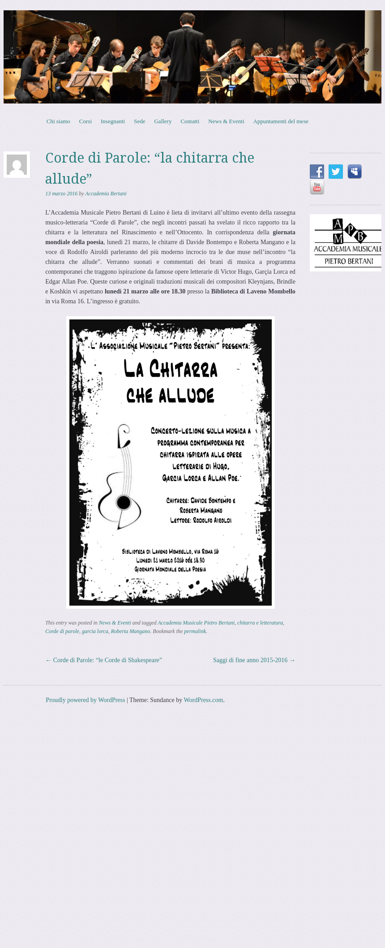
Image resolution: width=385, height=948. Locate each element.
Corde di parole (62, 631)
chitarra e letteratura (260, 623)
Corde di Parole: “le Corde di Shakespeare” (103, 660)
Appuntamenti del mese (280, 121)
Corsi (85, 121)
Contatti (189, 121)
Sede (139, 121)
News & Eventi (226, 121)
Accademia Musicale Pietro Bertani (196, 623)
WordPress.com (203, 700)
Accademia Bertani (105, 193)
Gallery (162, 121)
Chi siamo (58, 121)
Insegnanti (113, 121)
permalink (195, 631)
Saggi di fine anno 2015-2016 (254, 660)
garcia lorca (95, 631)
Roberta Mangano (130, 631)
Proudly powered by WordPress (85, 700)
